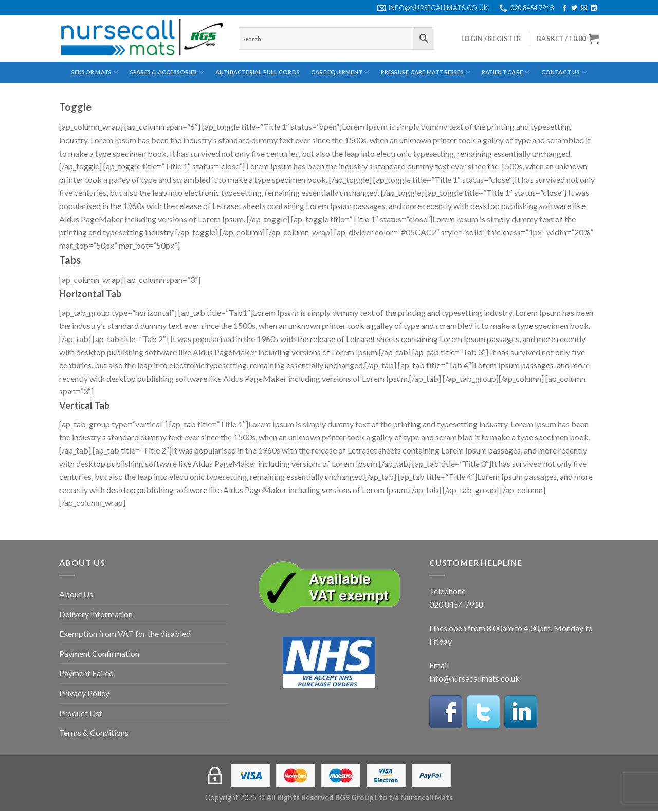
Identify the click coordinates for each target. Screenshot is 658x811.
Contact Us (564, 73)
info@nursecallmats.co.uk (474, 678)
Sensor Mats (95, 73)
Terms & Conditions (94, 733)
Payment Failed (86, 673)
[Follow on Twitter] (574, 8)
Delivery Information (96, 614)
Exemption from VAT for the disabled (125, 633)
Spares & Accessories (167, 73)
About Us (76, 594)
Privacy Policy (84, 693)
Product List (80, 713)
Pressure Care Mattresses (426, 73)
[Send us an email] (584, 8)
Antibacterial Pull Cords (257, 72)
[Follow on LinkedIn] (594, 8)
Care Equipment (340, 73)
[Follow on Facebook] (564, 8)
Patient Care (505, 73)
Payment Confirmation (99, 653)
